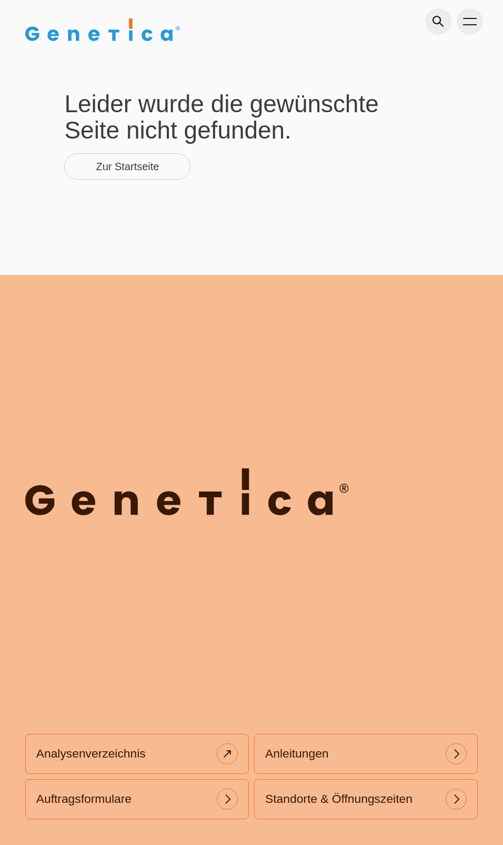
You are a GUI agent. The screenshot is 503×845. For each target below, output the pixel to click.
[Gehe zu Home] (102, 29)
